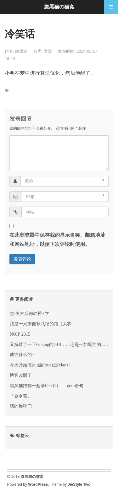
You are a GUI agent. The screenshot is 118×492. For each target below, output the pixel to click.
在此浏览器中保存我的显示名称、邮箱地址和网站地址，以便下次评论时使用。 (57, 239)
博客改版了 (21, 375)
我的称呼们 (21, 406)
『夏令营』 (21, 396)
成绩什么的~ (22, 354)
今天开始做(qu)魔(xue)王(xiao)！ (41, 365)
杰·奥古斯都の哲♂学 (29, 313)
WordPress (38, 484)
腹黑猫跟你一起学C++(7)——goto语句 (46, 385)
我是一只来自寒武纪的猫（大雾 (40, 324)
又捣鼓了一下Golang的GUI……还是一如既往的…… (60, 344)
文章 (48, 51)
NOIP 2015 (20, 334)
